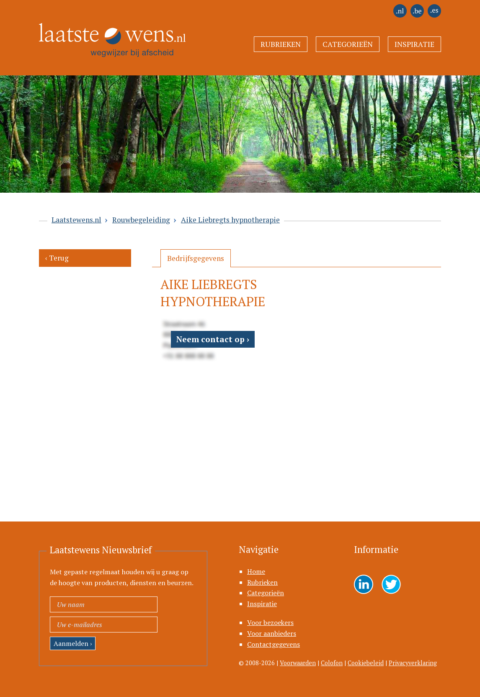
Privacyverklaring (413, 663)
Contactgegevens (273, 644)
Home (256, 571)
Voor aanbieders (271, 633)
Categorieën (348, 44)
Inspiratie (414, 44)
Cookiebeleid (366, 663)
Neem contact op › (212, 339)
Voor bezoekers (270, 622)
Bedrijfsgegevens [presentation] (195, 258)
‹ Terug (57, 258)
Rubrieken (281, 44)
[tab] (195, 258)
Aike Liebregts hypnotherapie (230, 220)
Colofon (332, 663)
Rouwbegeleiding (141, 220)
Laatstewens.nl (76, 220)
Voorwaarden (298, 663)
